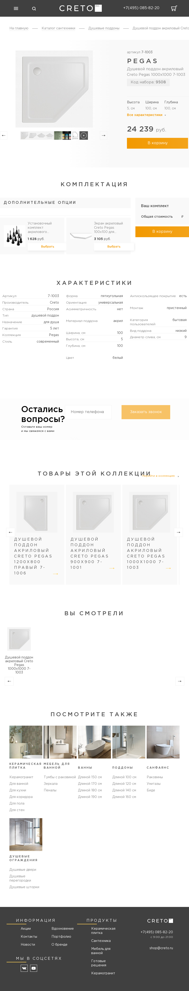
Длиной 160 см (124, 797)
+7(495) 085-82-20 (157, 932)
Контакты (29, 936)
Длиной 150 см (90, 777)
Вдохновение (61, 928)
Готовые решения (98, 963)
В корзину (158, 143)
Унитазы (154, 783)
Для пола (16, 803)
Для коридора (21, 797)
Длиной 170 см (90, 783)
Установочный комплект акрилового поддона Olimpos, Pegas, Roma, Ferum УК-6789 (42, 228)
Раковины (155, 777)
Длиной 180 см (90, 790)
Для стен (16, 810)
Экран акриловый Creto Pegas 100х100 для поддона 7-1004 (108, 228)
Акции (26, 928)
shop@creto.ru (161, 948)
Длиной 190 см (90, 797)
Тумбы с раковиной (60, 777)
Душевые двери (22, 869)
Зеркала (51, 783)
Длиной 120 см (124, 783)
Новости (28, 944)
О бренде (59, 944)
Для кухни (17, 790)
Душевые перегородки (20, 878)
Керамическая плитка (103, 930)
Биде (151, 790)
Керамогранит (21, 777)
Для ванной (18, 783)
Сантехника (101, 941)
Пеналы (50, 790)
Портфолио (61, 936)
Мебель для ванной (100, 951)
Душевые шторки (24, 887)
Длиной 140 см (124, 790)
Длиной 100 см (124, 777)
